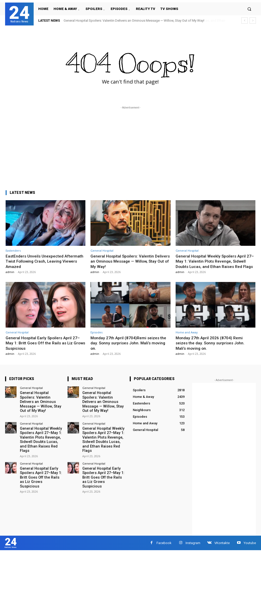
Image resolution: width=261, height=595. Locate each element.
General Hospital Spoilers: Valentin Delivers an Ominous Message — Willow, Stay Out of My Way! (134, 20)
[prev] (244, 20)
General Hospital (101, 250)
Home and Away (187, 337)
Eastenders (13, 250)
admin (10, 272)
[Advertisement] (130, 146)
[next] (253, 20)
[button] (249, 8)
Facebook (164, 548)
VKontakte (222, 548)
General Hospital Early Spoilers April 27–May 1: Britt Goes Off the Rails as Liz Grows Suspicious (45, 348)
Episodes (96, 337)
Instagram (193, 548)
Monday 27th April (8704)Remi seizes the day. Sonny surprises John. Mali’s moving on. (127, 348)
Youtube (250, 548)
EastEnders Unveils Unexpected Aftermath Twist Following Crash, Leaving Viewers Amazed (38, 261)
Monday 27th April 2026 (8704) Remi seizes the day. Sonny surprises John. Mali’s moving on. (212, 348)
